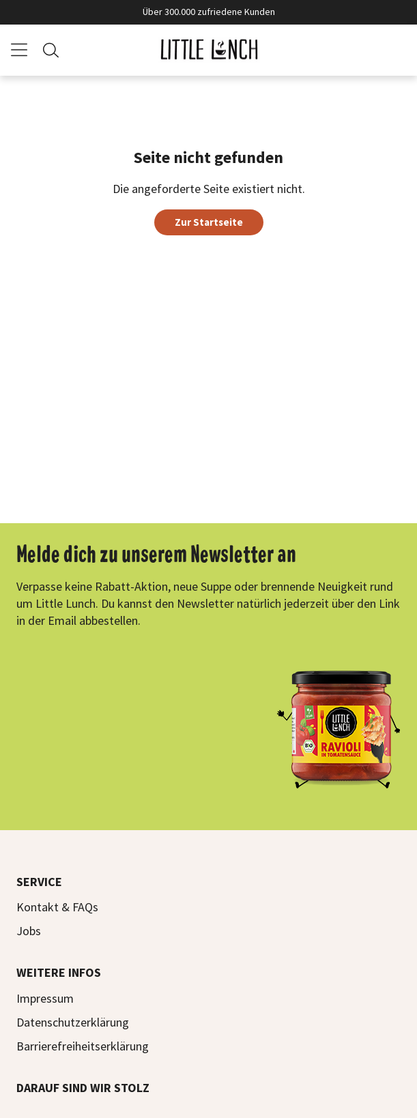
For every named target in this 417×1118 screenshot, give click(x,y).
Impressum (45, 998)
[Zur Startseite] (209, 50)
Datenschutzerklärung (72, 1022)
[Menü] (19, 50)
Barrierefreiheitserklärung (82, 1046)
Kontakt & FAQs (57, 907)
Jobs (28, 931)
